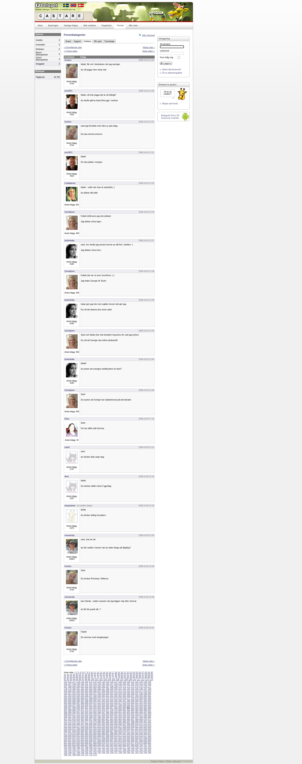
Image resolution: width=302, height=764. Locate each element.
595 (141, 733)
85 (137, 677)
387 (149, 710)
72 (98, 677)
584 (95, 733)
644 (82, 740)
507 (124, 724)
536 (69, 729)
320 (132, 703)
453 (74, 719)
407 (145, 712)
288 (86, 700)
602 (82, 736)
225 (86, 693)
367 (65, 710)
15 (106, 672)
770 (82, 754)
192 (124, 689)
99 (89, 679)
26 (139, 672)
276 (124, 698)
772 (91, 754)
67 (83, 677)
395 (95, 712)
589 (116, 733)
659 (145, 740)
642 (74, 740)
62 (68, 677)
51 (125, 675)
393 (86, 712)
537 (74, 729)
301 (141, 700)
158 (69, 686)
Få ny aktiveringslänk (172, 73)
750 (86, 752)
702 (149, 745)
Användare (165, 44)
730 (91, 750)
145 (103, 684)
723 (149, 747)
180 (74, 689)
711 (99, 747)
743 (145, 750)
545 (107, 729)
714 (111, 747)
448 (141, 717)
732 (99, 750)
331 (91, 705)
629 (107, 738)
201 (74, 691)
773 (95, 754)
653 (120, 740)
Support (77, 41)
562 (91, 731)
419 (107, 715)
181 (78, 689)
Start (40, 25)
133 (141, 682)
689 (95, 745)
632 (120, 738)
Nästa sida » (149, 47)
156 (149, 684)
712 (103, 747)
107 (122, 679)
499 (91, 724)
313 (103, 703)
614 (132, 736)
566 (107, 731)
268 (91, 698)
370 (78, 710)
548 (120, 729)
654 (124, 740)
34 (74, 675)
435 (86, 717)
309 (86, 703)
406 (141, 712)
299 (132, 700)
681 (149, 743)
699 (136, 745)
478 (91, 722)
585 (99, 733)
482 (107, 722)
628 (103, 738)
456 (86, 719)
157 (65, 686)
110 (134, 679)
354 (99, 707)
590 (120, 733)
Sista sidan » (148, 51)
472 (65, 722)
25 (137, 672)
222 (74, 693)
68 (86, 677)
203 (82, 691)
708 (86, 747)
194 (132, 689)
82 (128, 677)
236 (132, 693)
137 (69, 684)
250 (103, 696)
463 (116, 719)
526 (116, 726)
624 (86, 738)
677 (132, 743)
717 (124, 747)
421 (116, 715)
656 (132, 740)
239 (145, 693)
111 (138, 679)
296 (120, 700)
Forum (120, 25)
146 (107, 684)
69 (89, 677)
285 (74, 700)
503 (107, 724)
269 (95, 698)
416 (95, 715)
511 (141, 724)
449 (145, 717)
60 (152, 675)
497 (82, 724)
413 (82, 715)
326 (69, 705)
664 (78, 743)
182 (82, 689)
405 (136, 712)
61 (65, 677)
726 (74, 750)
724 (65, 750)
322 (141, 703)
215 (132, 691)
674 (120, 743)
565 (103, 731)
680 (145, 743)
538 (78, 729)
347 (69, 707)
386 (145, 710)
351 (86, 707)
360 (124, 707)
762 (136, 752)
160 (78, 686)
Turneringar (109, 41)
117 (74, 682)
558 (74, 731)
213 (124, 691)
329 (82, 705)
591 (124, 733)
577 (65, 733)
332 (95, 705)
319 (128, 703)
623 (82, 738)
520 (91, 726)
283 (65, 700)
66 (80, 677)
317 (120, 703)
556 (65, 731)
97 (83, 679)
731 (95, 750)
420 (111, 715)
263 (69, 698)
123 (99, 682)
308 (82, 703)
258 (136, 696)
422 (120, 715)
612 (124, 736)
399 (111, 712)
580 (78, 733)
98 (86, 679)
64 (74, 677)
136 (65, 684)
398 (107, 712)
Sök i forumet (148, 35)
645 (86, 740)
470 (145, 719)
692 (107, 745)
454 (78, 719)
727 (78, 750)
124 (103, 682)
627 (99, 738)
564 (99, 731)
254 (120, 696)
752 (95, 752)
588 (111, 733)
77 (113, 677)
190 (116, 689)
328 (78, 705)
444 (124, 717)
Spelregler (53, 25)
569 (120, 731)
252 (111, 696)
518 (82, 726)
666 (86, 743)
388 (65, 712)
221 (69, 693)
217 (141, 691)
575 (145, 731)
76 (110, 677)
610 (116, 736)
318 (124, 703)
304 (65, 703)
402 (124, 712)
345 (149, 705)
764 (145, 752)
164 (95, 686)
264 (74, 698)
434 (82, 717)
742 (141, 750)
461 (107, 719)
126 (111, 682)
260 (145, 696)
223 (78, 693)
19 (119, 672)
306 (74, 703)
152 (132, 684)
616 (141, 736)
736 (116, 750)
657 (136, 740)
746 (69, 752)
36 (80, 675)
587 (107, 733)
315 (111, 703)
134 (145, 682)
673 (116, 743)
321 (136, 703)
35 (77, 675)
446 (132, 717)
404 (132, 712)
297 (124, 700)
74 (104, 677)
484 (116, 722)
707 (82, 747)
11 (94, 672)
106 (117, 679)
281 (145, 698)
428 (145, 715)
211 (116, 691)
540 (86, 729)
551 (132, 729)
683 (69, 745)
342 (136, 705)
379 (116, 710)
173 (132, 686)
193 (128, 689)
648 (99, 740)
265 (78, 698)
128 (120, 682)
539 (82, 729)
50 (122, 675)
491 (145, 722)
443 (120, 717)
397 (103, 712)
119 (82, 682)
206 (95, 691)
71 (95, 677)
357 (111, 707)
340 (128, 705)
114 (151, 679)
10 (92, 672)
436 (91, 717)
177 (149, 686)
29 (148, 672)
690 (99, 745)
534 (149, 726)
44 (104, 675)
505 (116, 724)
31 (65, 675)
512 (145, 724)
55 (137, 675)
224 (82, 693)
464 (120, 719)
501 (99, 724)
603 (86, 736)
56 (140, 675)
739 (128, 750)
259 (141, 696)
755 (107, 752)
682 (65, 745)
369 (74, 710)
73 (101, 677)
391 (78, 712)
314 (107, 703)
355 (103, 707)
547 (116, 729)
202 (78, 691)
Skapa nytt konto (170, 103)
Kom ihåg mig (166, 57)
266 (82, 698)
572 (132, 731)
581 (82, 733)
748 (78, 752)
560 (82, 731)
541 (91, 729)
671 (107, 743)
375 (99, 710)
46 (110, 675)
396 (99, 712)
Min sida (133, 25)
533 (145, 726)
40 (92, 675)
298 (128, 700)
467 (132, 719)
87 (143, 677)
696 (124, 745)
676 (128, 743)
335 (107, 705)
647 (95, 740)
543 (99, 729)
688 (91, 745)
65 (77, 677)
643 (78, 740)
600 (74, 736)
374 (95, 710)
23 (130, 672)
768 (74, 754)
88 (146, 677)
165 (99, 686)
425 (132, 715)
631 (116, 738)
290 (95, 700)
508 (128, 724)
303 (149, 700)
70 (92, 677)
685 (78, 745)
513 (149, 724)
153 (136, 684)
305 (69, 703)
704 (69, 747)
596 (145, 733)
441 (111, 717)
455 (82, 719)
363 (136, 707)
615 (136, 736)
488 (132, 722)
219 (149, 691)
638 (145, 738)
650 (107, 740)
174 (136, 686)
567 (111, 731)
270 (99, 698)
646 (91, 740)
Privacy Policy (157, 761)
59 (149, 675)
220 (65, 693)
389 (69, 712)
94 (74, 679)
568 (116, 731)
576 (149, 731)
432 (74, 717)
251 (107, 696)
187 (103, 689)
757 (116, 752)
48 (116, 675)
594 (136, 733)
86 (140, 677)
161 (82, 686)
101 (96, 679)
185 (95, 689)
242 (69, 696)
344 (145, 705)
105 (113, 679)
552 (136, 729)
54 (134, 675)
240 (149, 693)
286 (78, 700)
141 (86, 684)
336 (111, 705)
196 (141, 689)
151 (128, 684)
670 (103, 743)
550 (128, 729)
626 (95, 738)
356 (107, 707)
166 (103, 686)
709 (91, 747)
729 (86, 750)
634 (128, 738)
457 (91, 719)
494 (69, 724)
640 (65, 740)
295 (116, 700)
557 (69, 731)
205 (91, 691)
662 (69, 743)
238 (141, 693)
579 (74, 733)
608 (107, 736)
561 (86, 731)
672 (111, 743)
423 (124, 715)
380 (120, 710)
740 (132, 750)
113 (147, 679)
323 (145, 703)
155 (145, 684)
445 (128, 717)
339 (124, 705)
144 (99, 684)
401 (120, 712)
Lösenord (164, 50)
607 (103, 736)
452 (69, 719)
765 (149, 752)
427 (141, 715)
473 (69, 722)
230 (107, 693)
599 (69, 736)
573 (136, 731)
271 (103, 698)
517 (78, 726)
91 (65, 679)
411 (74, 715)
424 (128, 715)
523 (103, 726)
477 (86, 722)
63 (71, 677)
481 (103, 722)
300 (136, 700)
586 (103, 733)
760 (128, 752)
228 (99, 693)
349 (78, 707)
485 (120, 722)
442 (116, 717)
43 (101, 675)
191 (120, 689)
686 (82, 745)
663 (74, 743)
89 (149, 677)
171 (124, 686)
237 (136, 693)
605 (95, 736)
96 (80, 679)
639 (149, 738)
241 (65, 696)
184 (91, 689)
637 (141, 738)
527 (120, 726)
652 (116, 740)
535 (65, 729)
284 (69, 700)
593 (132, 733)
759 (124, 752)
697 (128, 745)
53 (131, 675)
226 (91, 693)
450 (149, 717)
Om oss (177, 761)
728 (82, 750)
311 (95, 703)
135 (149, 682)
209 (107, 691)
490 (141, 722)
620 (69, 738)
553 (141, 729)
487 (128, 722)
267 (86, 698)
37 (83, 675)
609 (111, 736)
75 (107, 677)
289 (91, 700)
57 (143, 675)
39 (89, 675)
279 (136, 698)
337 (116, 705)
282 (149, 698)
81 (125, 677)
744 (149, 750)
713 (107, 747)
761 (132, 752)
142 (91, 684)
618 (149, 736)
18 (115, 672)
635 (132, 738)
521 (95, 726)
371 (82, 710)
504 (111, 724)
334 (103, 705)
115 (65, 682)
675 (124, 743)
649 (103, 740)
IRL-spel (97, 41)
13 (101, 672)
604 (91, 736)
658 (141, 740)
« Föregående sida (73, 47)
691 (103, 745)
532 (141, 726)
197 (145, 689)
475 (78, 722)
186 (99, 689)
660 (149, 740)
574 (141, 731)
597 (149, 733)
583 (91, 733)
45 (107, 675)
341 (132, 705)
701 (145, 745)
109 (130, 679)
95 (77, 679)
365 (145, 707)
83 (131, 677)
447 (136, 717)
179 (69, 689)
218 (145, 691)
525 (111, 726)
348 (74, 707)
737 (120, 750)
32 (68, 675)
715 (116, 747)
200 (69, 691)
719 (132, 747)
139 (78, 684)
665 (82, 743)
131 (132, 682)
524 (107, 726)
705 (74, 747)
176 (145, 686)
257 (132, 696)
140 (82, 684)
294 (111, 700)
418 (103, 715)
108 (126, 679)
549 (124, 729)
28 (146, 672)
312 (99, 703)
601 (78, 736)
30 (151, 672)
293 (107, 700)
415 (91, 715)
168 (111, 686)
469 (141, 719)
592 (128, 733)
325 (65, 705)
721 (141, 747)
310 (91, 703)
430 (65, 717)
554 (145, 729)
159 (74, 686)
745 (65, 752)
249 (99, 696)
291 (99, 700)
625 (91, 738)
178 (65, 689)
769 (78, 754)
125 (107, 682)
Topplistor (106, 25)
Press (168, 761)
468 (136, 719)
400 (116, 712)
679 (141, 743)
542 (95, 729)
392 (82, 712)
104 (109, 679)
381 (124, 710)
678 (136, 743)
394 (91, 712)
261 (149, 696)
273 (111, 698)
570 (124, 731)
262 (65, 698)
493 (65, 724)
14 (103, 672)
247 (91, 696)
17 (112, 672)
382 (128, 710)
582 (86, 733)
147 (111, 684)
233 (120, 693)
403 (128, 712)
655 (128, 740)
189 (111, 689)
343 (141, 705)
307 (78, 703)
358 (116, 707)
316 (116, 703)
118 (78, 682)
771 (86, 754)
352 (91, 707)
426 (136, 715)
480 (99, 722)
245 (82, 696)
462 (111, 719)
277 (128, 698)
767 (69, 754)
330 (86, 705)
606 (99, 736)
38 (86, 675)
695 (120, 745)
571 (128, 731)
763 (141, 752)
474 (74, 722)
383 (132, 710)
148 (116, 684)
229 (103, 693)
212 (120, 691)
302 (145, 700)
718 (128, 747)
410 (69, 715)
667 (91, 743)
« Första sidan (70, 51)
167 (107, 686)
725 (69, 750)
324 (149, 703)
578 (69, 733)
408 (149, 712)
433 (78, 717)
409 (65, 715)
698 (132, 745)
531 (136, 726)
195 (136, 689)
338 (120, 705)
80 (122, 677)
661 (65, 743)
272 (107, 698)
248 (95, 696)
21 (124, 672)
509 (132, 724)
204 (86, 691)
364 (141, 707)
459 (99, 719)
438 (99, 717)
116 (69, 682)
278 (132, 698)
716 (120, 747)
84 (134, 677)
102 (101, 679)
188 (107, 689)
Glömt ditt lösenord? (171, 69)
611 (120, 736)
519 (86, 726)
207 (99, 691)
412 (78, 715)
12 (98, 672)
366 (149, 707)
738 (124, 750)
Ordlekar (87, 41)
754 (103, 752)
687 (86, 745)
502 (103, 724)
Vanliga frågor (71, 25)
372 (86, 710)
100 (92, 679)
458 (95, 719)
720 (136, 747)
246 (86, 696)
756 (111, 752)
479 (95, 722)
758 (120, 752)
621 (74, 738)
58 (146, 675)
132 (136, 682)
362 (132, 707)
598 (65, 736)
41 (95, 675)
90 (152, 677)
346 (65, 707)
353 (95, 707)
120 (86, 682)
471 (149, 719)
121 (91, 682)
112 (143, 679)
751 (91, 752)
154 (141, 684)
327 (74, 705)
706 (78, 747)
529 (128, 726)
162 (86, 686)
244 (78, 696)
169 (116, 686)
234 (124, 693)
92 (68, 679)
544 (103, 729)
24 (133, 672)
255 (124, 696)
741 (136, 750)
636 (136, 738)
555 (149, 729)
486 (124, 722)
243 (74, 696)
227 (95, 693)
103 (105, 679)
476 (82, 722)
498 (86, 724)
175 (141, 686)
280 (141, 698)
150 (124, 684)
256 (128, 696)
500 (95, 724)
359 (120, 707)
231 (111, 693)
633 (124, 738)
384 (136, 710)
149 (120, 684)
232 (116, 693)
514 (65, 726)
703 (65, 747)
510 (136, 724)
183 (86, 689)
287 (82, 700)
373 (91, 710)
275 (120, 698)
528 (124, 726)
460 (103, 719)
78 (116, 677)
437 (95, 717)
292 (103, 700)
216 (136, 691)
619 (65, 738)
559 (78, 731)
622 (78, 738)
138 (74, 684)
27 (142, 672)
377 (107, 710)
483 (111, 722)
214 (128, 691)
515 (69, 726)
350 (82, 707)
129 (124, 682)
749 (82, 752)
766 (65, 754)
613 (128, 736)
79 (119, 677)
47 (113, 675)
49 (119, 675)
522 (99, 726)
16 (110, 672)
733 (103, 750)
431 (69, 717)
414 (86, 715)
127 (116, 682)
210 (111, 691)
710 (95, 747)
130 (128, 682)
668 (95, 743)
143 (95, 684)
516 (74, 726)
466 (128, 719)
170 (120, 686)
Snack (68, 41)
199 (65, 691)
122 (95, 682)
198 (149, 689)
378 (111, 710)
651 (111, 740)
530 (132, 726)
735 (111, 750)
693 (111, 745)
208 (103, 691)
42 (98, 675)
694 (116, 745)
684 (74, 745)
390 (74, 712)
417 (99, 715)
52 (128, 675)
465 (124, 719)
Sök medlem (89, 25)
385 (141, 710)
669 (99, 743)
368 (69, 710)
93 (71, 679)
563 (95, 731)
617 (145, 736)
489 (136, 722)
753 (99, 752)
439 (103, 717)
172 (128, 686)
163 (91, 686)
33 (71, 675)
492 (149, 722)
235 (128, 693)
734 (107, 750)
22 (128, 672)
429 (149, 715)
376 (103, 710)
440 (107, 717)
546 (111, 729)
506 (120, 724)
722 (145, 747)
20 (121, 672)
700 (141, 745)
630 (111, 738)
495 (74, 724)
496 (78, 724)
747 (74, 752)
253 (116, 696)
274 (116, 698)
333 (99, 705)
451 (65, 719)
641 (69, 740)
